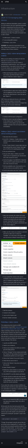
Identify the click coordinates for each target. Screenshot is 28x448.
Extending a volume (9, 322)
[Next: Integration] (21, 443)
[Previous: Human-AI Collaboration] (2, 443)
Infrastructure (17, 14)
